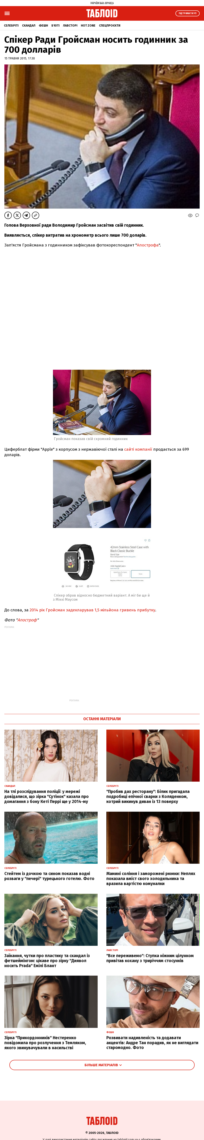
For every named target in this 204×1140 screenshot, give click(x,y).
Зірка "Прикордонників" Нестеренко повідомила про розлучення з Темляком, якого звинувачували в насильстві (45, 1042)
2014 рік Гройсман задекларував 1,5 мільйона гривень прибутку (92, 609)
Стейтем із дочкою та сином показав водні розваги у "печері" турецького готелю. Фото (49, 876)
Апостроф (27, 619)
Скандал (28, 25)
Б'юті (55, 25)
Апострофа (148, 245)
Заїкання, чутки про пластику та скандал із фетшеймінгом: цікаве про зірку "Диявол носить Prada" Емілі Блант (47, 960)
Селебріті (11, 25)
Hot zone (88, 25)
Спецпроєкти (109, 25)
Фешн (43, 25)
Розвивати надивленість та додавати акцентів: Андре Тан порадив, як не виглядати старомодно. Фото (152, 1042)
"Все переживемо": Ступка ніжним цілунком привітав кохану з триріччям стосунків (150, 958)
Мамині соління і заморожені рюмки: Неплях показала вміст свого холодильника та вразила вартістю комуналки (150, 878)
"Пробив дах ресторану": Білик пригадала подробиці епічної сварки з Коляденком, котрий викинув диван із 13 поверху (148, 796)
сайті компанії (138, 449)
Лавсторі (70, 25)
